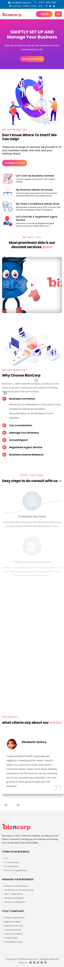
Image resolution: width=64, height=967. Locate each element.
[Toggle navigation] (58, 14)
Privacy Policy (11, 937)
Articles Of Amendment (16, 886)
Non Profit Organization (15, 870)
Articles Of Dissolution (15, 902)
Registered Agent (12, 921)
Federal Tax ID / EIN (13, 925)
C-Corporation (11, 862)
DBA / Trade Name (13, 894)
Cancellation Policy (13, 941)
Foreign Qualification (14, 917)
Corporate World (12, 929)
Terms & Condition (13, 933)
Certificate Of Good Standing (18, 890)
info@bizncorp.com (19, 2)
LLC (6, 858)
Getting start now (32, 58)
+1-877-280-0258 (45, 2)
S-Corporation (11, 866)
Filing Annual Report (14, 898)
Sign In (44, 14)
